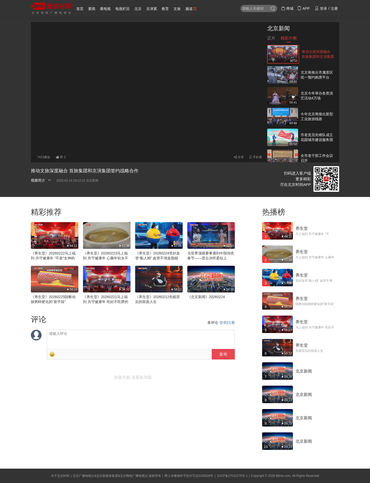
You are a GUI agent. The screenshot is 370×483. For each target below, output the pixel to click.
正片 (271, 39)
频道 (191, 9)
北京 (138, 9)
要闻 (91, 9)
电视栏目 (122, 9)
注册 (231, 322)
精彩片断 (289, 39)
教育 (165, 9)
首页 (80, 9)
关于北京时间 (60, 476)
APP (303, 8)
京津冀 (151, 9)
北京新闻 (278, 28)
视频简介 (41, 180)
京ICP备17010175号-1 (232, 476)
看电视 (105, 9)
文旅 (177, 9)
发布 (223, 354)
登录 (223, 322)
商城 (287, 8)
